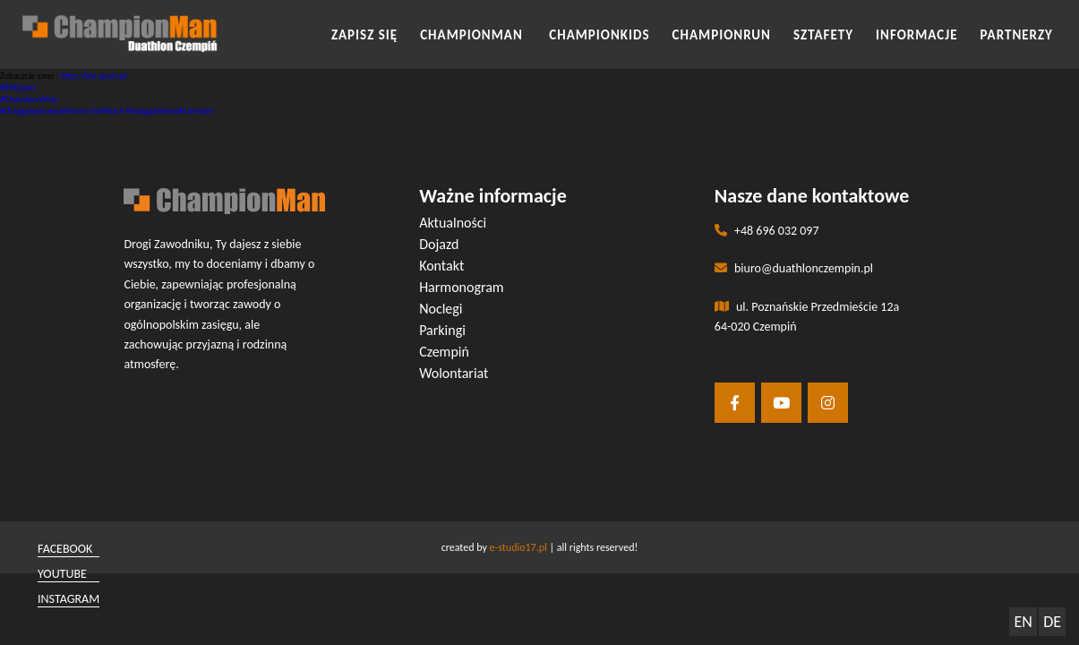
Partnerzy (1017, 35)
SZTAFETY (823, 35)
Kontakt (441, 265)
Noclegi (440, 308)
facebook (65, 548)
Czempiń (444, 351)
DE (1052, 622)
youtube (62, 573)
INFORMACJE (917, 35)
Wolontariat (453, 373)
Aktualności (452, 222)
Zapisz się (364, 35)
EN (1023, 622)
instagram (68, 598)
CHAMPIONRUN (721, 35)
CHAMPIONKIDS (599, 35)
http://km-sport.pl (94, 76)
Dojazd (438, 244)
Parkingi (442, 330)
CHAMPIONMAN (473, 35)
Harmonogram (461, 287)
